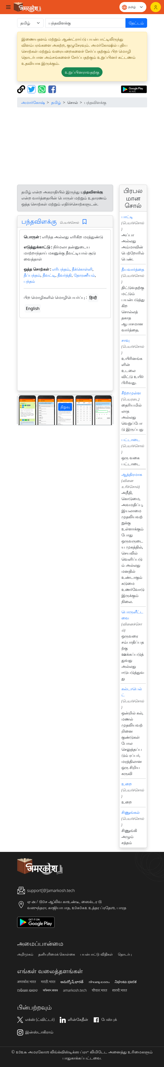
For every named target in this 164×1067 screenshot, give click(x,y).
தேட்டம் (136, 23)
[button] (24, 410)
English (33, 308)
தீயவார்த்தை (132, 269)
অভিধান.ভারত (50, 990)
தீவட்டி (49, 275)
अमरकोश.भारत (26, 982)
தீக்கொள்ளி (82, 269)
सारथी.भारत (119, 990)
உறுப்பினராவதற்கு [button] (82, 72)
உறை (126, 784)
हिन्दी (93, 298)
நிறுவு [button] (65, 407)
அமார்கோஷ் (33, 102)
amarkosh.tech (75, 990)
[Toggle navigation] (8, 7)
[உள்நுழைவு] (155, 7)
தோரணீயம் (84, 275)
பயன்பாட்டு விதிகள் (96, 954)
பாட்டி (127, 216)
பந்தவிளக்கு (39, 221)
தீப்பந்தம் (32, 275)
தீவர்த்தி (64, 275)
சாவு (125, 340)
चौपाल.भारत (99, 990)
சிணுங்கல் (130, 812)
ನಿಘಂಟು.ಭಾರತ (125, 982)
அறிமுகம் (25, 954)
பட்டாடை (130, 439)
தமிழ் (56, 102)
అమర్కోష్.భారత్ (71, 982)
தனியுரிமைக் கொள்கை (56, 954)
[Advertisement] (82, 146)
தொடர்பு (125, 954)
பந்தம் (29, 281)
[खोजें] (85, 23)
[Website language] (132, 7)
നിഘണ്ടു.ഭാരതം (99, 982)
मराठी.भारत (48, 982)
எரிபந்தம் (61, 269)
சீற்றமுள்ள (131, 393)
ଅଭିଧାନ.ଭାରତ (27, 990)
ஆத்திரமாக (131, 474)
